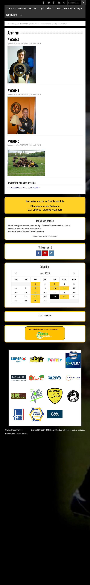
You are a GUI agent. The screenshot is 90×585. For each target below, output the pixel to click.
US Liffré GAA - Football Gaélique (21, 24)
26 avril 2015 (35, 43)
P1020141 (13, 90)
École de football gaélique (69, 8)
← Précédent (13, 187)
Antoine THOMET (21, 43)
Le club (32, 8)
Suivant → (35, 187)
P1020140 (13, 141)
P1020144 (13, 39)
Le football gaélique (16, 8)
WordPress (11, 430)
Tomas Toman (21, 433)
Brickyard (9, 433)
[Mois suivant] (74, 273)
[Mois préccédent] (16, 273)
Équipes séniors (47, 8)
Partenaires (11, 15)
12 (30, 187)
